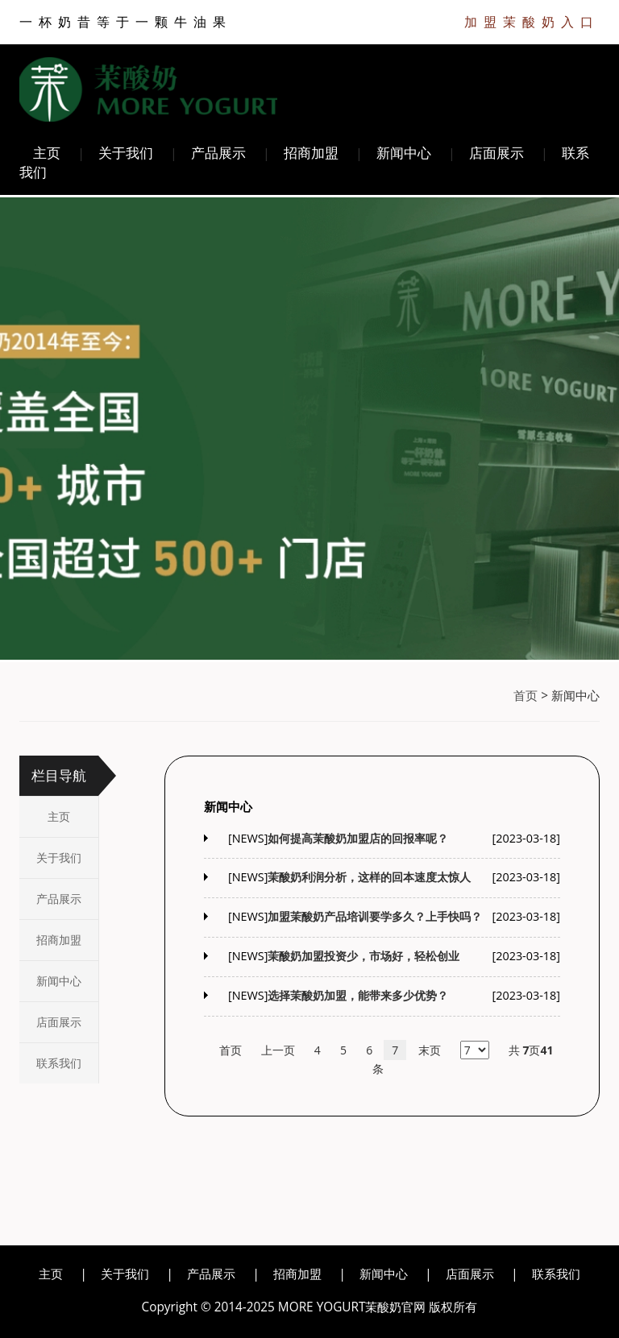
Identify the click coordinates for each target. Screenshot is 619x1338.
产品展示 (218, 152)
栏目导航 (58, 775)
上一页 (278, 1050)
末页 (429, 1050)
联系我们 (58, 1063)
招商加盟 (311, 152)
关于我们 (125, 152)
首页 (525, 695)
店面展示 (496, 152)
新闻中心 (403, 152)
